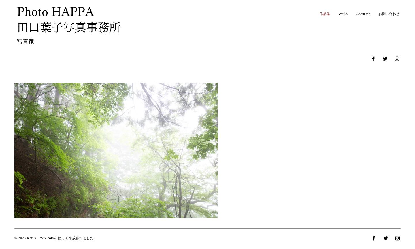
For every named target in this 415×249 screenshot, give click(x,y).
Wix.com (47, 238)
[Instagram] (397, 59)
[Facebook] (373, 59)
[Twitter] (385, 59)
